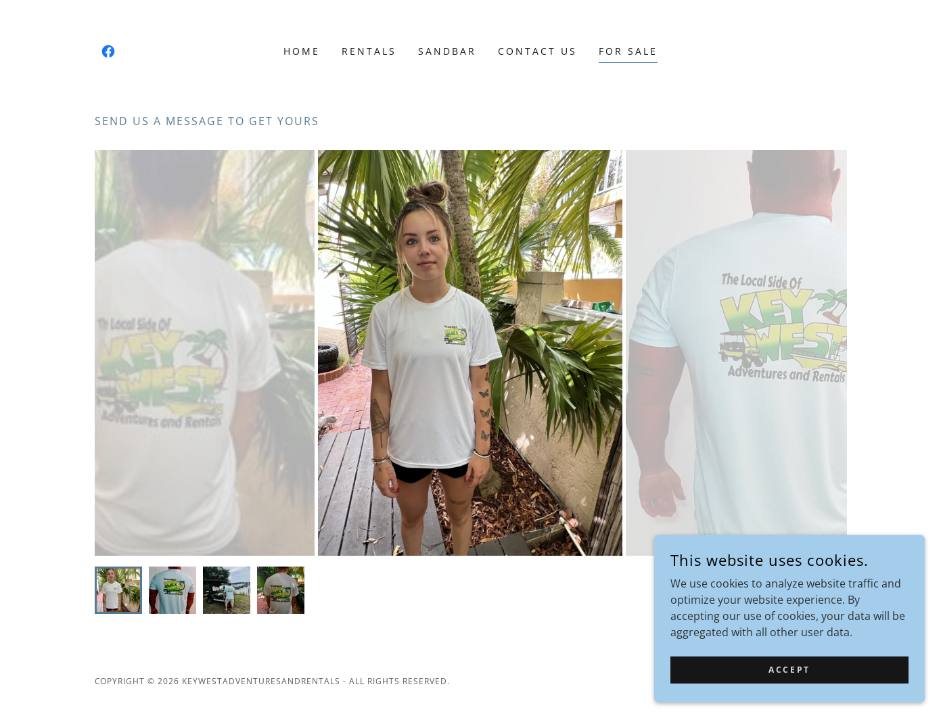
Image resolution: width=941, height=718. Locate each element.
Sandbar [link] (447, 51)
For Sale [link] (628, 51)
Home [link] (301, 51)
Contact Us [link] (537, 51)
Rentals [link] (369, 51)
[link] (108, 51)
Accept (789, 669)
